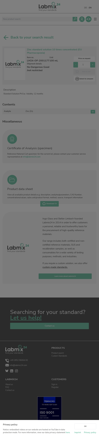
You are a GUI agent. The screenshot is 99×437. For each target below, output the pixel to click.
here (68, 432)
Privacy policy (90, 432)
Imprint (77, 432)
